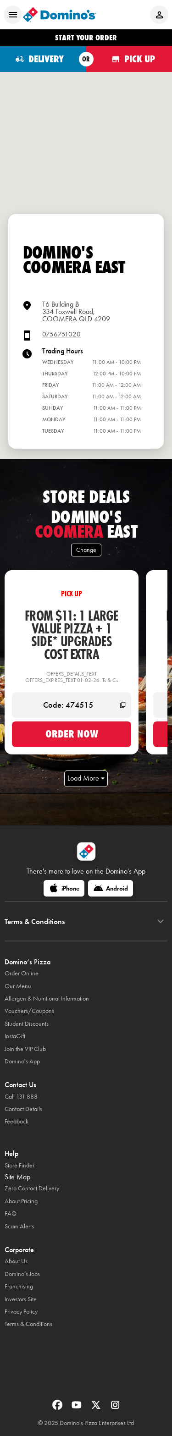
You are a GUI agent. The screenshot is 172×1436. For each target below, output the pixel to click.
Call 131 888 (21, 1096)
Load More (86, 778)
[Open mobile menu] (13, 15)
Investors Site (21, 1299)
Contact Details (23, 1109)
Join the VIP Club (25, 1049)
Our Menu (18, 986)
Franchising (19, 1286)
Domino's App (22, 1061)
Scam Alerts (19, 1226)
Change (86, 550)
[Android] (110, 888)
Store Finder (19, 1165)
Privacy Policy (21, 1311)
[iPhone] (64, 888)
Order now (71, 733)
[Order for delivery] (43, 59)
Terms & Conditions (28, 1324)
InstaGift (15, 1036)
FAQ (11, 1213)
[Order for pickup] (129, 59)
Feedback (16, 1121)
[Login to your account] (159, 15)
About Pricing (21, 1201)
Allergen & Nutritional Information (47, 998)
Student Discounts (27, 1024)
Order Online (22, 973)
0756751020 (61, 334)
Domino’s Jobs (22, 1274)
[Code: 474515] (71, 705)
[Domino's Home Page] (59, 14)
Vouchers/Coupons (29, 1011)
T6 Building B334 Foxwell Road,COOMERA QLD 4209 (76, 311)
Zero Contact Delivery (32, 1188)
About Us (16, 1261)
